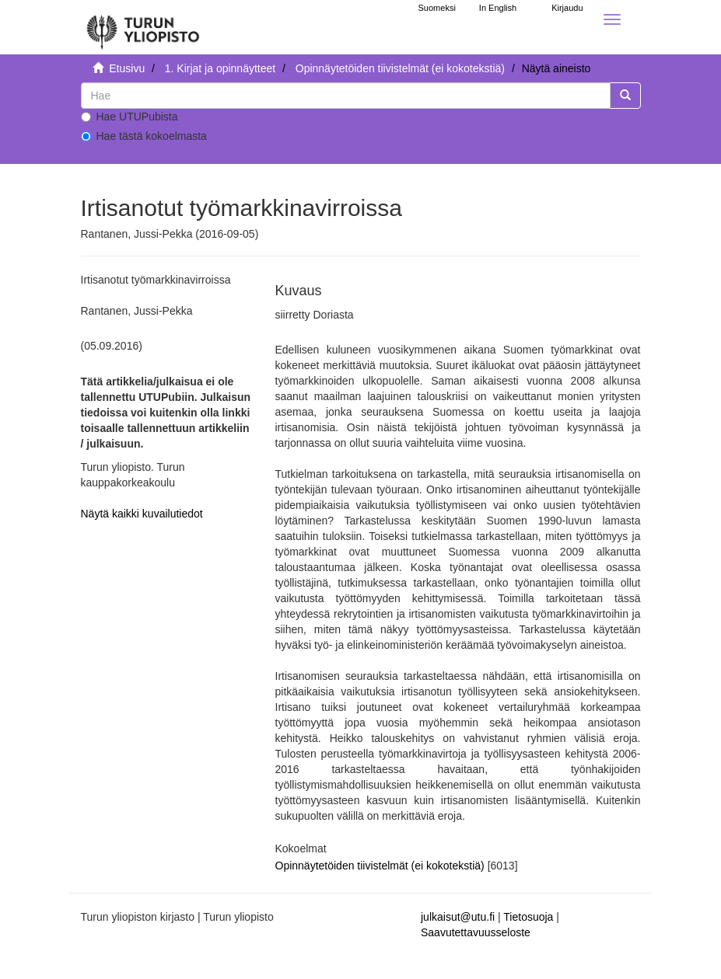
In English (497, 7)
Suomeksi (437, 7)
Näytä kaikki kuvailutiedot (142, 513)
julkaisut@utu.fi (458, 917)
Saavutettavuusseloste (475, 932)
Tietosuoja (528, 917)
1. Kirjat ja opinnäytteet (220, 68)
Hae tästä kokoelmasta (144, 136)
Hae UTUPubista (129, 116)
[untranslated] (346, 95)
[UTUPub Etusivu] (143, 27)
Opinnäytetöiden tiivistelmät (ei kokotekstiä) (400, 68)
